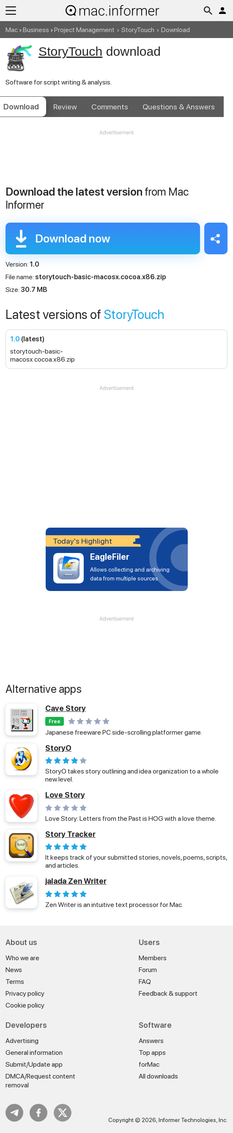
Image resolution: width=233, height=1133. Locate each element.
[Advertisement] (116, 162)
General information (34, 1053)
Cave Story (65, 708)
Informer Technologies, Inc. (193, 1120)
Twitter (62, 1113)
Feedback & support (168, 993)
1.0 (15, 339)
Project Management (84, 30)
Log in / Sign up (222, 10)
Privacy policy (24, 993)
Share (216, 238)
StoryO (58, 748)
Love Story (65, 794)
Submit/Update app (34, 1064)
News (13, 970)
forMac (149, 1064)
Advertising (21, 1041)
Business (36, 30)
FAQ (145, 982)
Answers (179, 106)
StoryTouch (137, 30)
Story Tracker (70, 834)
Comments (109, 106)
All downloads (158, 1076)
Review (65, 106)
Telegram (14, 1113)
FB (38, 1113)
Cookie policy (24, 1005)
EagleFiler (109, 557)
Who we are (22, 958)
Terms (14, 982)
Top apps (152, 1053)
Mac (11, 30)
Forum (148, 970)
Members (153, 958)
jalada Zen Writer (76, 881)
